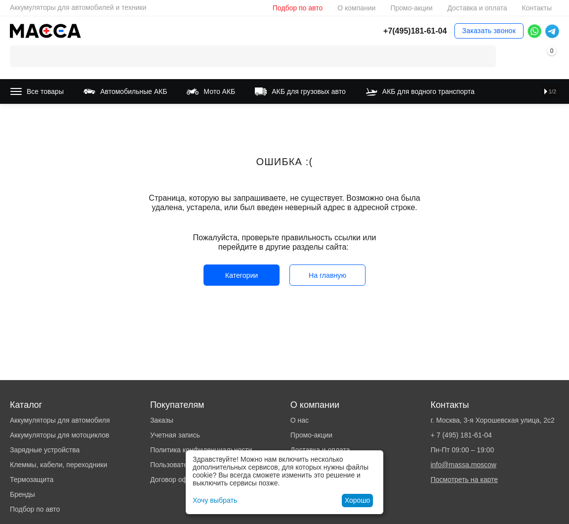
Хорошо (357, 500)
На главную (327, 275)
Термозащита (31, 479)
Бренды (22, 494)
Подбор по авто (298, 8)
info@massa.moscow (463, 465)
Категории (241, 275)
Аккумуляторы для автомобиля (60, 420)
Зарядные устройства (45, 450)
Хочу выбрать (215, 500)
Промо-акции (411, 8)
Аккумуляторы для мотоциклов (59, 435)
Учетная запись (175, 435)
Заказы (161, 420)
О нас (299, 420)
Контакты (536, 8)
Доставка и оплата (477, 8)
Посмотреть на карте (464, 479)
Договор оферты (176, 479)
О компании (356, 8)
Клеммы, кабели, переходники (58, 465)
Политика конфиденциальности (201, 450)
